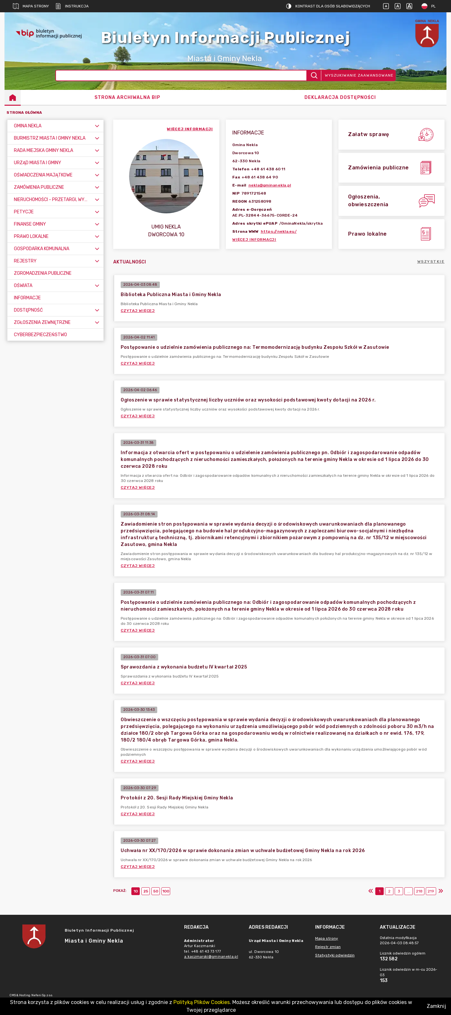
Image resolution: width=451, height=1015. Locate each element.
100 (165, 891)
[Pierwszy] (370, 891)
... (408, 891)
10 (136, 891)
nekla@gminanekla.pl (269, 185)
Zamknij (436, 1006)
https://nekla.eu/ (279, 231)
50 (155, 891)
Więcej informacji (254, 239)
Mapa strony (31, 6)
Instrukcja (72, 6)
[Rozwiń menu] (97, 126)
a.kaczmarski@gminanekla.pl (211, 957)
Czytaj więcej (138, 310)
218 (419, 891)
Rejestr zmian (328, 947)
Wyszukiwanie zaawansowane (359, 75)
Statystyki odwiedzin (335, 955)
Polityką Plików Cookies (201, 1002)
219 (431, 891)
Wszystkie (431, 261)
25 (145, 891)
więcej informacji (190, 129)
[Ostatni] (440, 891)
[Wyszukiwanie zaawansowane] (181, 75)
